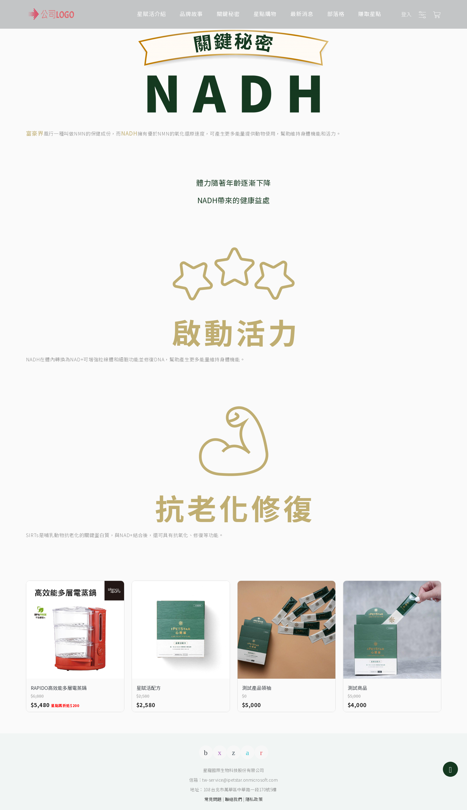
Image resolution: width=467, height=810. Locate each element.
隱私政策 (254, 799)
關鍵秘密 (228, 14)
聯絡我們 (233, 799)
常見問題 (213, 799)
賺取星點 (369, 14)
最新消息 (302, 14)
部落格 (336, 14)
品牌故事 (191, 14)
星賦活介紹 (151, 14)
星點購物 (265, 14)
